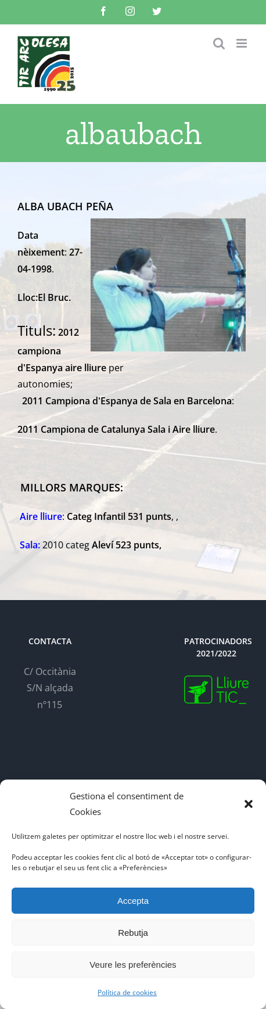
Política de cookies (127, 992)
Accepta (133, 901)
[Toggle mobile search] (219, 43)
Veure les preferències (132, 964)
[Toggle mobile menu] (242, 43)
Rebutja (133, 933)
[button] (248, 804)
